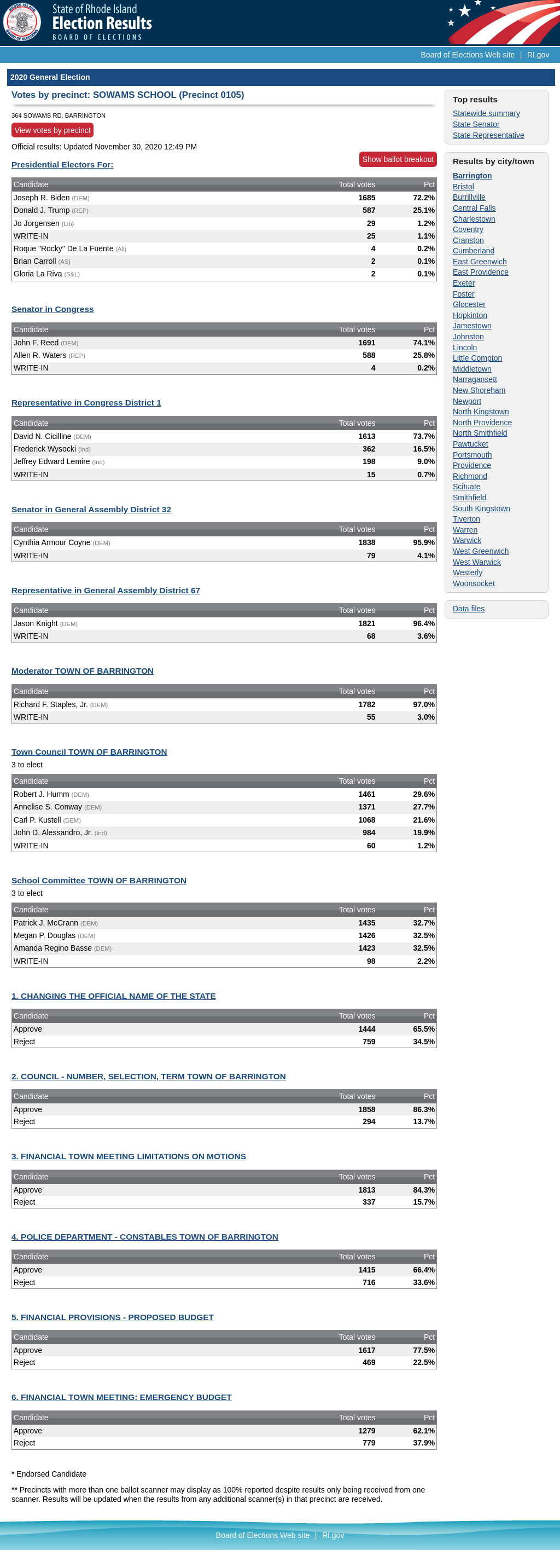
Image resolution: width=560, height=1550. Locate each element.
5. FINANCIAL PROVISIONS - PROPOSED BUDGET (112, 1317)
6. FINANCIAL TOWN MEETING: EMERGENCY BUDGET (121, 1397)
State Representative (488, 135)
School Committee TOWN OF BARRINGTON (98, 880)
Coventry (468, 229)
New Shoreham (479, 390)
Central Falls (474, 208)
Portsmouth (472, 454)
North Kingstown (481, 411)
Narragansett (475, 379)
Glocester (469, 304)
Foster (464, 294)
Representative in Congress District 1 (86, 402)
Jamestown (472, 325)
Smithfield (469, 497)
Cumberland (473, 250)
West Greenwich (481, 551)
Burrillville (469, 197)
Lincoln (465, 347)
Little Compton (477, 358)
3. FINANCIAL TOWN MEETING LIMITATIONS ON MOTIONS (128, 1156)
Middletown (472, 369)
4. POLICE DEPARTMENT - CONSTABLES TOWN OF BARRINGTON (144, 1236)
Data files (469, 608)
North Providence (482, 422)
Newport (467, 401)
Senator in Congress (52, 309)
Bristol (463, 186)
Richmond (470, 476)
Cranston (468, 240)
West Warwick (477, 562)
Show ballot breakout (398, 159)
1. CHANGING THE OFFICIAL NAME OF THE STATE (113, 995)
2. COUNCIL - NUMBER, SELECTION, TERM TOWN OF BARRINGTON (148, 1076)
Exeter (464, 283)
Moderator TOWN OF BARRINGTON (82, 670)
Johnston (468, 336)
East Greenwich (480, 261)
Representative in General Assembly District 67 (105, 590)
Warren (465, 529)
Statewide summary (486, 113)
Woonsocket (474, 583)
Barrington (472, 175)
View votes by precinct (53, 130)
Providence (472, 465)
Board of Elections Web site (468, 54)
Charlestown (474, 219)
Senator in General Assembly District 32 (91, 509)
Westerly (467, 572)
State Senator (476, 124)
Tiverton (466, 518)
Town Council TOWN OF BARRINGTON (89, 751)
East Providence (481, 272)
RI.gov (538, 54)
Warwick (467, 540)
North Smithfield (480, 433)
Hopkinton (470, 315)
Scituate (467, 486)
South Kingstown (481, 508)
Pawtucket (470, 443)
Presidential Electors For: (62, 164)
